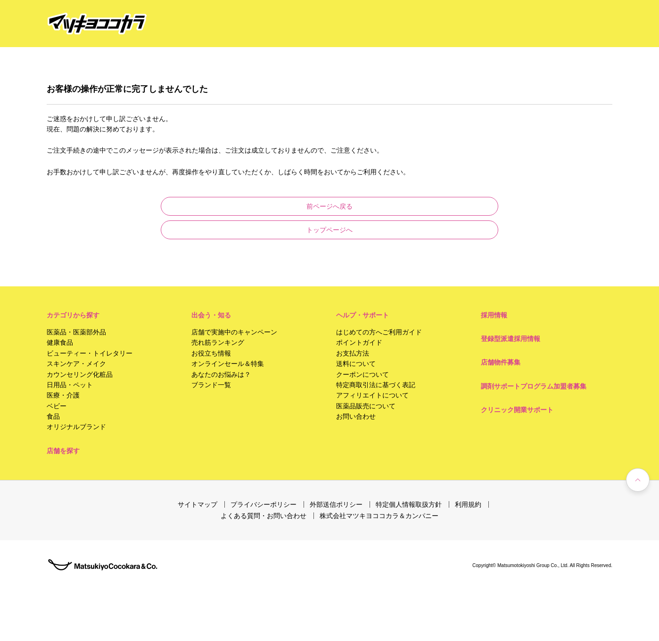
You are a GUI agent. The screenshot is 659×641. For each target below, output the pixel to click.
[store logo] (97, 24)
